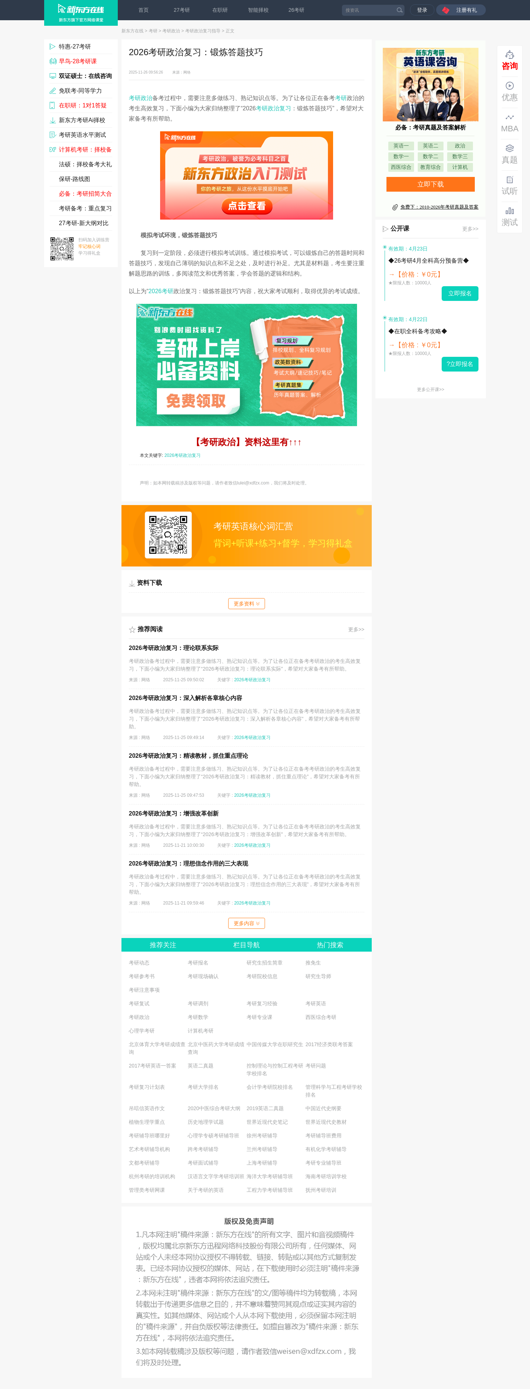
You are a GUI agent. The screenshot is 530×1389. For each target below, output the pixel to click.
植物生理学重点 (147, 1122)
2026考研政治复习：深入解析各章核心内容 (185, 698)
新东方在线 (132, 30)
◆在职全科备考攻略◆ (417, 331)
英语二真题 (200, 1066)
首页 (143, 10)
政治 (460, 146)
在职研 (220, 10)
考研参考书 (142, 976)
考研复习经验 (262, 1003)
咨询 (510, 60)
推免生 (313, 963)
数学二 (430, 156)
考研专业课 (259, 1017)
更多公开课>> (430, 389)
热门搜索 (330, 945)
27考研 (182, 10)
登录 (422, 10)
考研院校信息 (262, 976)
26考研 (297, 10)
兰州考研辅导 (262, 1149)
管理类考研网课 (147, 1190)
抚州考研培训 (320, 1190)
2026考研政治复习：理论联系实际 (174, 648)
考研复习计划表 (147, 1087)
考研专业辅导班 (323, 1163)
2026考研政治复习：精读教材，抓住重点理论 (188, 756)
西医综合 (401, 167)
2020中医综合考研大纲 (214, 1108)
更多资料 (246, 604)
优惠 (510, 91)
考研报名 (198, 963)
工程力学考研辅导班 (270, 1190)
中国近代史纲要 (323, 1108)
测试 (510, 216)
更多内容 (246, 923)
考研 (153, 30)
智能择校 (258, 10)
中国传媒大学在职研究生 (275, 1044)
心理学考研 (142, 1031)
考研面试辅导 (203, 1163)
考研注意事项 (144, 990)
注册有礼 (466, 10)
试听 (510, 185)
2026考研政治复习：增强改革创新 (174, 813)
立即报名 (460, 293)
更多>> (356, 629)
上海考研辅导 (262, 1163)
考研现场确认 (203, 976)
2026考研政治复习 (183, 455)
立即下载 (430, 184)
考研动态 (139, 963)
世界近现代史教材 (326, 1122)
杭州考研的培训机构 (152, 1176)
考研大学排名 (203, 1087)
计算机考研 (200, 1031)
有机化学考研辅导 (326, 1149)
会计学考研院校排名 (270, 1087)
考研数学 (198, 1017)
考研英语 (315, 1003)
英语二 (430, 146)
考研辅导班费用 (323, 1135)
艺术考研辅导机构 (149, 1149)
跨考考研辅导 (203, 1149)
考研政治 (171, 30)
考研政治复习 (273, 108)
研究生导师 (318, 976)
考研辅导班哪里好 (149, 1135)
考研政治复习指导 (202, 30)
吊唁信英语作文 (147, 1108)
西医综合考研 (320, 1017)
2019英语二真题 (265, 1108)
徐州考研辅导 (262, 1135)
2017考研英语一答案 (152, 1066)
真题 (510, 154)
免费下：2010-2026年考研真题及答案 (439, 207)
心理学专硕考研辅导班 (213, 1135)
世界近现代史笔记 (267, 1122)
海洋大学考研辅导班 (270, 1176)
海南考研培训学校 (326, 1176)
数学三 (460, 156)
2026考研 (160, 291)
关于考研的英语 (206, 1190)
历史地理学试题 (206, 1122)
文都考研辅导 (144, 1163)
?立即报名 (460, 364)
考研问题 (315, 1066)
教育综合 (430, 167)
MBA (510, 123)
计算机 (460, 167)
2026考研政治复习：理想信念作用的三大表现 (188, 863)
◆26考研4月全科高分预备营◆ (428, 260)
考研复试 (139, 1003)
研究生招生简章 (265, 963)
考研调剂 (198, 1003)
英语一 (401, 146)
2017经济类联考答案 (329, 1044)
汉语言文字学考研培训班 (216, 1176)
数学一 (401, 156)
